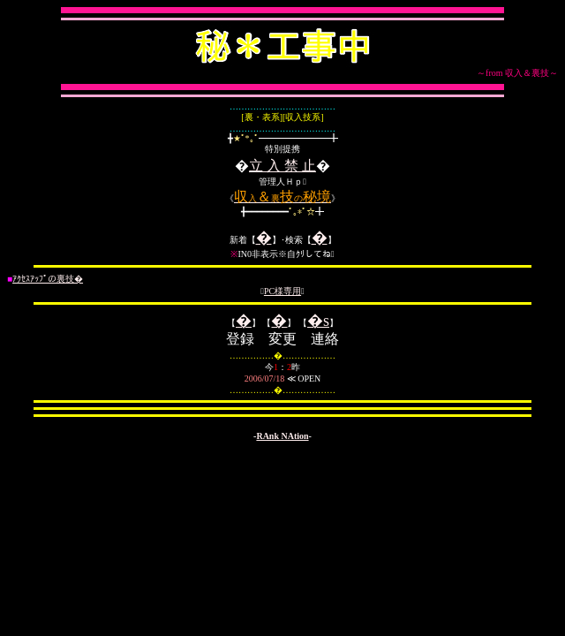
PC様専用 (282, 291)
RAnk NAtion (282, 436)
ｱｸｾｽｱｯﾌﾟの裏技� (47, 279)
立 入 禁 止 (282, 165)
